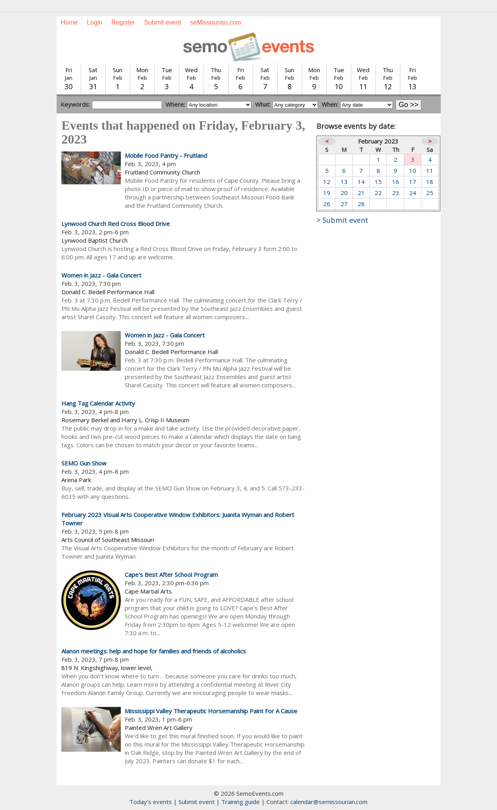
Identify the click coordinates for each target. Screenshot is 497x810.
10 (412, 170)
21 (361, 193)
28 (361, 204)
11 (429, 170)
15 (378, 182)
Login (94, 22)
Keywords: (75, 104)
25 (429, 193)
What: (262, 104)
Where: (175, 104)
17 (412, 182)
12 (326, 182)
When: (330, 104)
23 (395, 193)
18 (429, 182)
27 (344, 204)
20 (344, 193)
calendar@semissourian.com (329, 802)
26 (326, 204)
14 (361, 182)
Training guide (240, 802)
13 (344, 182)
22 (378, 193)
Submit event (162, 22)
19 (326, 193)
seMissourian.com (215, 22)
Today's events (150, 802)
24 (412, 193)
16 (395, 182)
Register (123, 22)
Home (69, 22)
